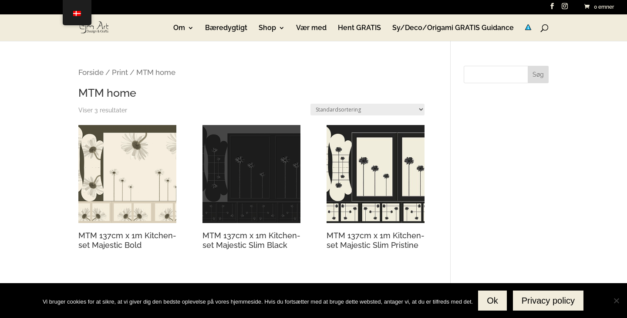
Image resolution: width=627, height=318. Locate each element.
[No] (616, 300)
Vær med (311, 28)
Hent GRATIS (359, 28)
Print (120, 72)
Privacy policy (548, 300)
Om (179, 28)
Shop (267, 28)
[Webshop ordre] (367, 109)
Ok (492, 300)
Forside (91, 72)
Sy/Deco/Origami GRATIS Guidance (453, 28)
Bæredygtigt (226, 28)
